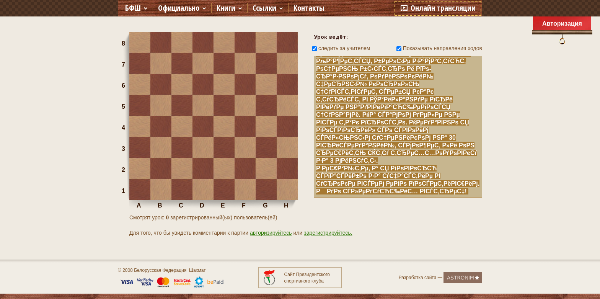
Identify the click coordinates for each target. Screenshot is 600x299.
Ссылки (264, 8)
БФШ (133, 8)
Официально (178, 8)
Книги (226, 8)
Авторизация (562, 23)
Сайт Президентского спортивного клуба (307, 278)
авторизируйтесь (271, 233)
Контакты (308, 8)
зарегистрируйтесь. (328, 233)
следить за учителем (344, 48)
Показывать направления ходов (442, 48)
